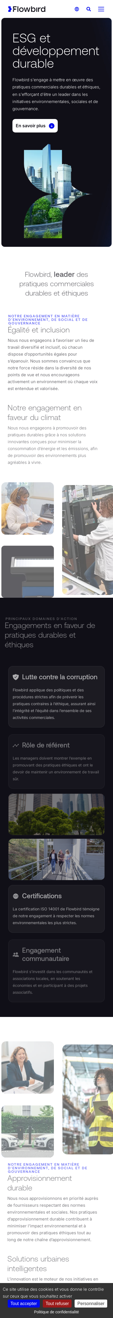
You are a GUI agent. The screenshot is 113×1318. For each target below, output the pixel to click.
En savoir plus (35, 126)
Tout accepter (23, 1303)
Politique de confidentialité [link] (56, 1312)
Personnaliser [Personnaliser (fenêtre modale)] (90, 1303)
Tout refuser (57, 1303)
